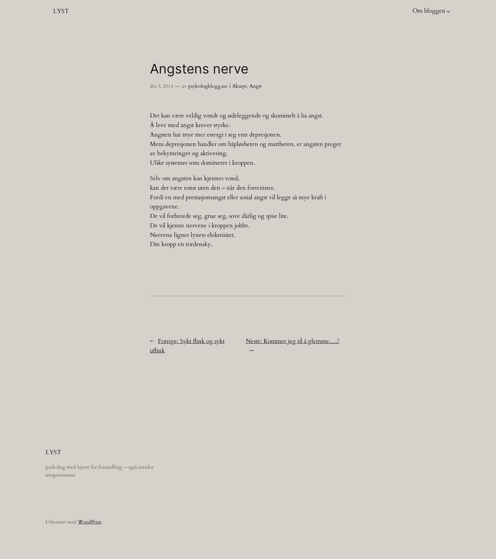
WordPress (89, 521)
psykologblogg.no (207, 86)
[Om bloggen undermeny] (448, 11)
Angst (255, 86)
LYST (61, 11)
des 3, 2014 (161, 86)
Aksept (239, 86)
